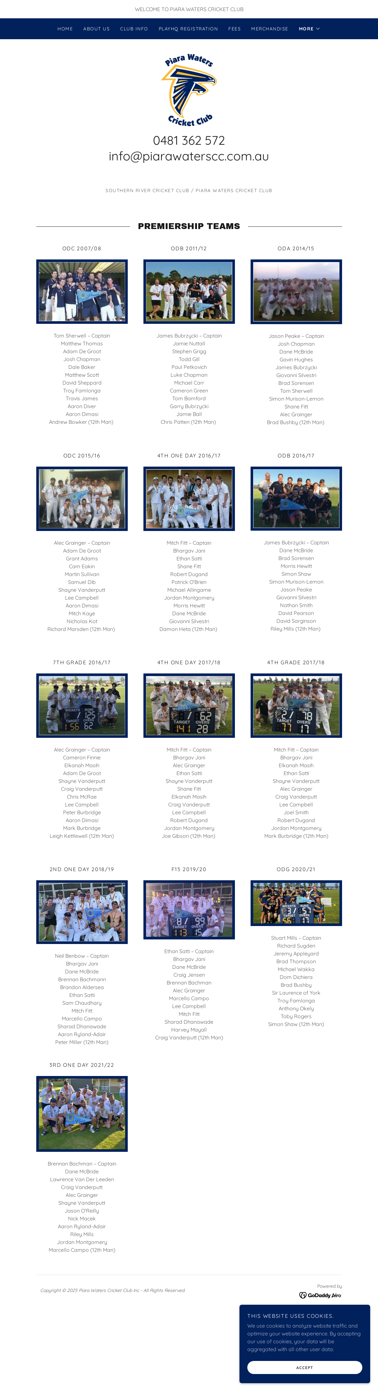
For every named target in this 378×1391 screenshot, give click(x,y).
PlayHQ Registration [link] (188, 29)
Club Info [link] (134, 29)
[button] (309, 29)
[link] (189, 89)
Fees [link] (234, 29)
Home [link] (65, 29)
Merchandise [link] (269, 29)
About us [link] (96, 29)
